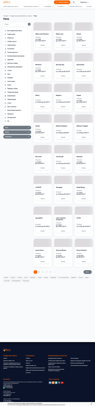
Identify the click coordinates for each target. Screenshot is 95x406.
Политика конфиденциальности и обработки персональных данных (12, 363)
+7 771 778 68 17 (8, 387)
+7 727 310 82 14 (7, 394)
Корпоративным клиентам (55, 358)
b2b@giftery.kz (6, 395)
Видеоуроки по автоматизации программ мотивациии (56, 370)
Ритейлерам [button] (48, 6)
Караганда (26, 281)
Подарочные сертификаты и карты (21, 16)
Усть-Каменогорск (64, 277)
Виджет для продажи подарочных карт (80, 360)
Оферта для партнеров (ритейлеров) (35, 370)
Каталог (5, 358)
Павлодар (54, 277)
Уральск (13, 277)
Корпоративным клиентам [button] (32, 6)
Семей (40, 277)
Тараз (88, 277)
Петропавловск (16, 281)
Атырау (47, 277)
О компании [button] (61, 6)
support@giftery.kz (7, 386)
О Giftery (28, 358)
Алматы (20, 277)
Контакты (89, 6)
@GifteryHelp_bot (7, 385)
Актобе (6, 277)
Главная (5, 16)
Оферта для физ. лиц (31, 365)
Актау (26, 277)
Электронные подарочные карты (56, 360)
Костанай (6, 281)
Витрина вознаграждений (77, 363)
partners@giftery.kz (8, 402)
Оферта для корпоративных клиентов (35, 367)
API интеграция (74, 358)
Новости (28, 363)
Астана (82, 277)
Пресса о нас (29, 360)
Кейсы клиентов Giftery (54, 366)
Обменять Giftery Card (76, 6)
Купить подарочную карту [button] (11, 6)
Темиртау (33, 277)
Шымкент (74, 277)
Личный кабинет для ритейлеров (79, 365)
